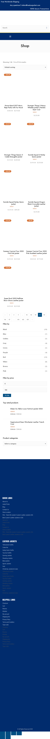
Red (4, 357)
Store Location (6, 512)
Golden (5, 339)
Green (5, 348)
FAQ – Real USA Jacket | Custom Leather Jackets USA (17, 515)
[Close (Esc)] (19, 733)
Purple (5, 352)
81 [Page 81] (27, 315)
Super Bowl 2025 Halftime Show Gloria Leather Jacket (13, 300)
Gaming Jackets (7, 555)
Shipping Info (6, 617)
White (5, 362)
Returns (4, 608)
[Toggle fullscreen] (8, 733)
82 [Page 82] (31, 315)
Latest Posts (5, 504)
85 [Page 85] (44, 315)
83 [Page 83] (35, 315)
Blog (3, 507)
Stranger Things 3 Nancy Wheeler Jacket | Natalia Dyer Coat (37, 108)
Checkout (5, 603)
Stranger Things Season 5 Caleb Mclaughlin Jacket (13, 156)
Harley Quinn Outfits (8, 550)
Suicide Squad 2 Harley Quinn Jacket (36, 156)
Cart (3, 606)
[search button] (46, 27)
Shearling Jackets (7, 558)
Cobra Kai (5, 547)
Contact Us (5, 509)
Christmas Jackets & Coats (10, 569)
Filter (7, 395)
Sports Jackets (6, 563)
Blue (4, 334)
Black (5, 329)
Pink (4, 371)
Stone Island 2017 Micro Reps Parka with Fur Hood (13, 107)
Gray (4, 343)
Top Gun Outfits (6, 553)
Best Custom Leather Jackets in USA (12, 517)
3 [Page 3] (18, 315)
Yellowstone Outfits (7, 545)
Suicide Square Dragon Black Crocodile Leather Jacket (36, 204)
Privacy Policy (6, 619)
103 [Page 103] (28, 319)
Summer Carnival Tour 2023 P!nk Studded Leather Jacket (36, 252)
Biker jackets (5, 561)
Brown (5, 366)
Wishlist (4, 611)
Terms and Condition (8, 622)
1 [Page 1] (9, 315)
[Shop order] (25, 67)
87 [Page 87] (9, 319)
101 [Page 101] (18, 319)
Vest (3, 566)
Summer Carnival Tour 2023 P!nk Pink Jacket (13, 252)
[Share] (13, 733)
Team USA (5, 625)
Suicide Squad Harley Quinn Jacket (13, 203)
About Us (5, 501)
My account (5, 614)
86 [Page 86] (5, 319)
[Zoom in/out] (2, 733)
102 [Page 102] (23, 319)
